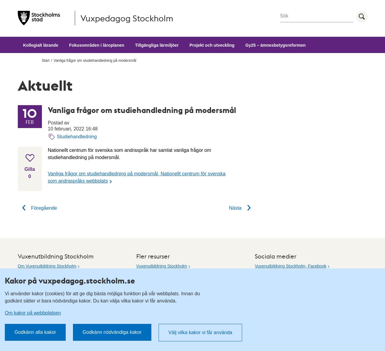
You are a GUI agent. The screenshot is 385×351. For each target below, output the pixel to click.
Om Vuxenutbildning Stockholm (47, 266)
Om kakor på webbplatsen (33, 312)
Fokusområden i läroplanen (96, 45)
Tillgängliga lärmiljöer (156, 45)
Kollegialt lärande (40, 45)
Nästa (242, 208)
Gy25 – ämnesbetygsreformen (275, 45)
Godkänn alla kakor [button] (35, 332)
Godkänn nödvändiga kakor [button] (112, 332)
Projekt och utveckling (211, 45)
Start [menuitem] (45, 60)
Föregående (37, 208)
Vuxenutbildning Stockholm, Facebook (291, 266)
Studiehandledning (77, 136)
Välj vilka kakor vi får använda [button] (200, 332)
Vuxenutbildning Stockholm (161, 266)
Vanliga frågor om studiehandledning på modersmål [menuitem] (95, 60)
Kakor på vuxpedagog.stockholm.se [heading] (70, 280)
